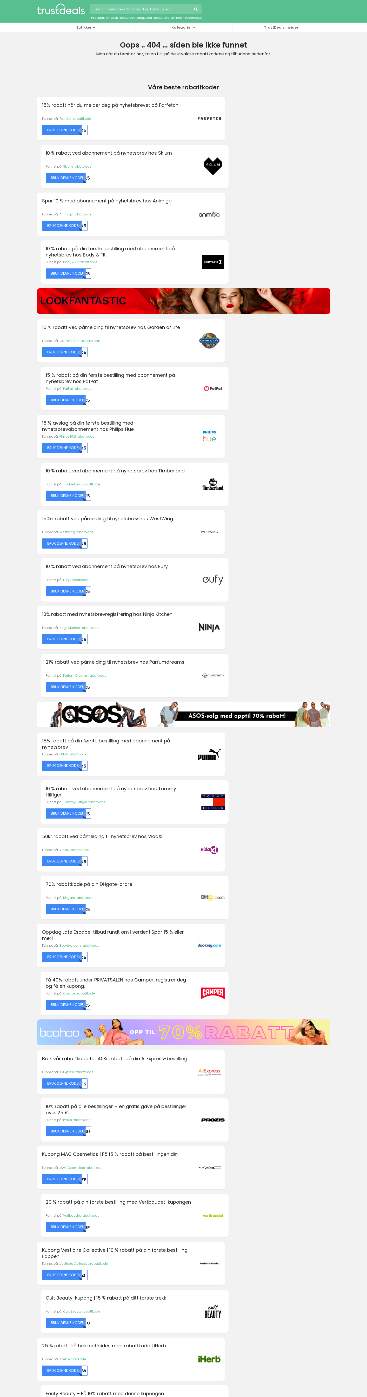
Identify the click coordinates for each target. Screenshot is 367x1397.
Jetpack (194, 1137)
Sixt (265, 1124)
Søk (196, 10)
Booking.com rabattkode (79, 569)
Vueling (269, 1163)
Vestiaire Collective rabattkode (83, 745)
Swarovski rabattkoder (56, 1284)
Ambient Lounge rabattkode (231, 843)
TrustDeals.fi (62, 1327)
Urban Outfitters (275, 1157)
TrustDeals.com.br (157, 1313)
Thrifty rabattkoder (53, 1290)
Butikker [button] (84, 27)
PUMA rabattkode (72, 472)
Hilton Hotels (197, 1111)
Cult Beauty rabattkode (227, 745)
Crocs (41, 1176)
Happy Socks (198, 1105)
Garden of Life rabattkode (79, 247)
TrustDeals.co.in (151, 1327)
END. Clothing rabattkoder (59, 1253)
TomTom (270, 1150)
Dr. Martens (121, 1118)
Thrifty (267, 1144)
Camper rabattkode (225, 569)
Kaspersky (196, 1144)
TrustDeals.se (107, 1342)
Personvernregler (203, 1216)
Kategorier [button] (181, 27)
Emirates (119, 1131)
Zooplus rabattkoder (54, 1297)
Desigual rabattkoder (55, 1240)
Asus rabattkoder (52, 1228)
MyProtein (195, 1163)
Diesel (116, 1105)
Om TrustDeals (125, 1216)
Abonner (221, 1055)
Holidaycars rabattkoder (58, 1259)
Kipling (193, 1150)
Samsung (271, 1118)
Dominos (119, 1111)
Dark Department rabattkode (81, 940)
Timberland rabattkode (227, 295)
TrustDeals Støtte (202, 1222)
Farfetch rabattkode (75, 118)
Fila (115, 1144)
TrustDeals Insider (281, 27)
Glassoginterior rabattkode (230, 940)
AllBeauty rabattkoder (55, 1216)
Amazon (43, 1124)
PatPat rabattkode (223, 247)
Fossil (116, 1157)
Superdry (270, 1137)
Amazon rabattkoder (55, 1222)
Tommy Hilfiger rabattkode (230, 472)
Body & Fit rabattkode (226, 167)
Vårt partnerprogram (131, 1228)
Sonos (268, 1131)
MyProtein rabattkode (186, 18)
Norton (193, 1170)
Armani (43, 1131)
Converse (44, 1170)
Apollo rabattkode (73, 891)
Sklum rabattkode (223, 118)
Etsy (115, 1137)
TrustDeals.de (251, 1313)
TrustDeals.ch (206, 1313)
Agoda (42, 1105)
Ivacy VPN (195, 1131)
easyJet (118, 1124)
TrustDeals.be (107, 1313)
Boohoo (43, 1150)
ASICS (41, 1137)
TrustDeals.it (196, 1327)
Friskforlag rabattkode (226, 988)
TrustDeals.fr (105, 1327)
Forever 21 (119, 1150)
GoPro (117, 1163)
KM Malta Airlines (50, 1111)
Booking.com (47, 1157)
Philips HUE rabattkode (76, 295)
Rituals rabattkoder (53, 1278)
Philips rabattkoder (53, 1272)
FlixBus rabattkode (223, 891)
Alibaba (43, 1118)
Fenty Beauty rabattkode (228, 794)
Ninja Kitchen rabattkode (78, 392)
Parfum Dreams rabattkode (230, 392)
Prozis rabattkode (222, 648)
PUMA (267, 1105)
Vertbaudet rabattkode (227, 697)
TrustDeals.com (154, 1342)
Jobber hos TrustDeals (132, 1222)
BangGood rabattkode (152, 18)
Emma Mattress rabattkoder (61, 1247)
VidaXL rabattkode (74, 520)
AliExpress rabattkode (76, 648)
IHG (190, 1124)
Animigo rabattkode (75, 167)
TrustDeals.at (63, 1313)
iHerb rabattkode (72, 794)
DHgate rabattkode (224, 520)
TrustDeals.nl (282, 1327)
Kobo (192, 1157)
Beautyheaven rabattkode (80, 988)
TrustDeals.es (296, 1313)
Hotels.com (196, 1118)
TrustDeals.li (239, 1327)
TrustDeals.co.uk (203, 1342)
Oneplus (194, 1176)
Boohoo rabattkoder (54, 1234)
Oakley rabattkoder (54, 1265)
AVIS (40, 1144)
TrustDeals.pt (63, 1342)
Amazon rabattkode (120, 18)
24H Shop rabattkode (76, 843)
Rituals (268, 1111)
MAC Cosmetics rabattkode (81, 697)
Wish (267, 1170)
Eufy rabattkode (221, 344)
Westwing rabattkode (76, 344)
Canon (42, 1163)
